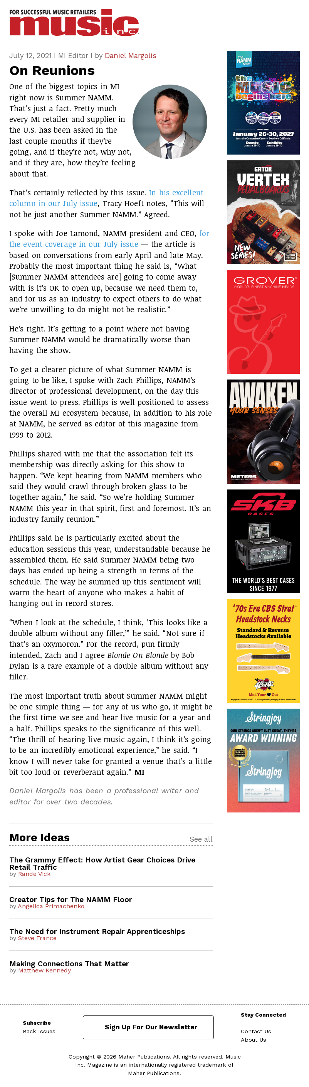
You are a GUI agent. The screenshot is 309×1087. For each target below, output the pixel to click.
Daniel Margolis (130, 56)
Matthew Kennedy (44, 970)
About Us (253, 1040)
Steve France (37, 938)
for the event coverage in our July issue (109, 238)
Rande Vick (34, 873)
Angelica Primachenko (51, 906)
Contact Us (256, 1031)
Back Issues (39, 1031)
